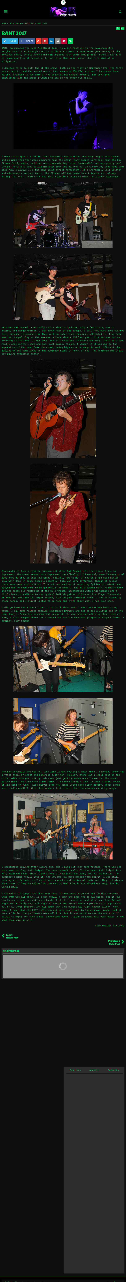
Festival (118, 926)
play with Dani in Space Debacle (23, 581)
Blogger (117, 1276)
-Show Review (102, 926)
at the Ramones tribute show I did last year (61, 337)
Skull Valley (12, 1276)
